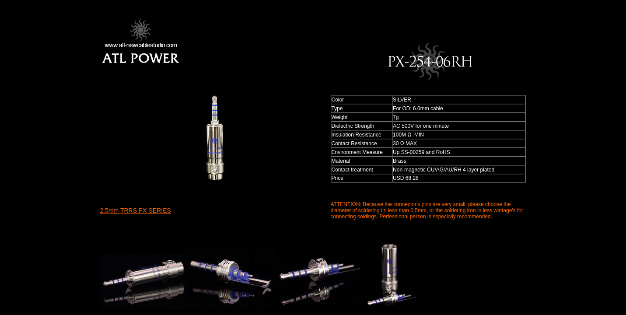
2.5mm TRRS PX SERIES (135, 210)
